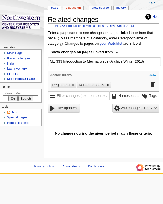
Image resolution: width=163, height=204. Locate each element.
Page (54, 7)
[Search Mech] (20, 93)
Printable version (19, 122)
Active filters (61, 75)
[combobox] (85, 52)
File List (12, 73)
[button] (152, 75)
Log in (152, 2)
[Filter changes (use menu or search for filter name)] (79, 95)
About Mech (71, 166)
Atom (15, 112)
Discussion (73, 7)
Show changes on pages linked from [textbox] (82, 52)
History (121, 7)
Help (152, 17)
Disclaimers (96, 166)
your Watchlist (111, 44)
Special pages (17, 117)
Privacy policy (44, 166)
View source (100, 7)
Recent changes (19, 58)
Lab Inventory (17, 68)
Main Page (15, 53)
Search (6, 86)
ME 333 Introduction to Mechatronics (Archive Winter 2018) (94, 25)
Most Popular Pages (21, 78)
